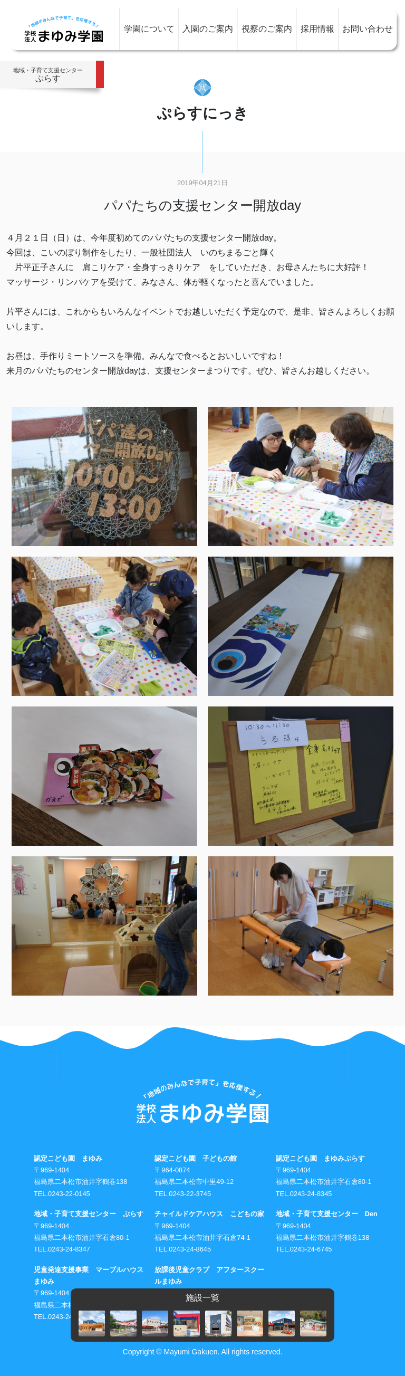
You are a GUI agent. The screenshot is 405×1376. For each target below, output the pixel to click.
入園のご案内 (207, 28)
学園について (149, 28)
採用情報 (317, 28)
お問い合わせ (367, 28)
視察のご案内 (267, 28)
